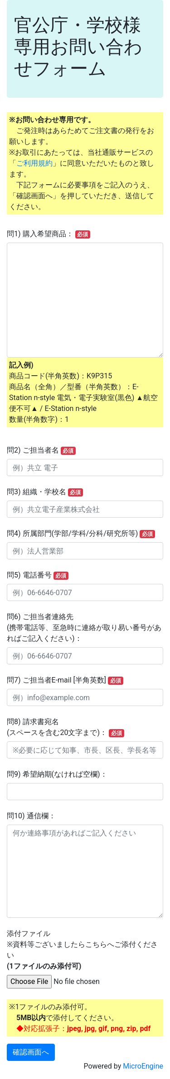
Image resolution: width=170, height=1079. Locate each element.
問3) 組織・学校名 (45, 492)
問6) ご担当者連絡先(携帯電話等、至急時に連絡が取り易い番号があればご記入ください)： (84, 627)
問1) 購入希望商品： (48, 234)
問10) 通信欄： (31, 816)
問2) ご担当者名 (41, 450)
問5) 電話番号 (37, 575)
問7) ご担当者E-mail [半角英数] (65, 680)
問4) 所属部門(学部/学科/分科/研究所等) (81, 533)
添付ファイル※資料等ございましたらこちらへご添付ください (82, 949)
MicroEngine (143, 1066)
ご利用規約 (34, 163)
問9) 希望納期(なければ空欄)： (57, 774)
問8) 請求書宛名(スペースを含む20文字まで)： (65, 727)
